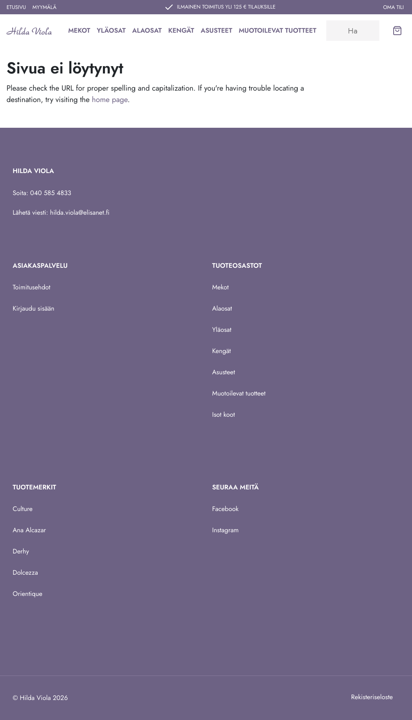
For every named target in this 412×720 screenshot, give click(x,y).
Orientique (27, 593)
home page (109, 99)
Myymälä (45, 7)
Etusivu (16, 7)
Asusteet (216, 30)
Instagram (225, 530)
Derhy (21, 551)
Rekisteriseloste (372, 697)
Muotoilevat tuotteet (277, 30)
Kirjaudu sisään (33, 308)
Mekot (79, 30)
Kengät (181, 30)
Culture (23, 508)
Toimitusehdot (31, 287)
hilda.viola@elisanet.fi (80, 212)
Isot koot (223, 414)
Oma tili (393, 7)
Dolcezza (25, 572)
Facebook (225, 508)
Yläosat (111, 30)
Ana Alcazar (29, 530)
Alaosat (147, 30)
